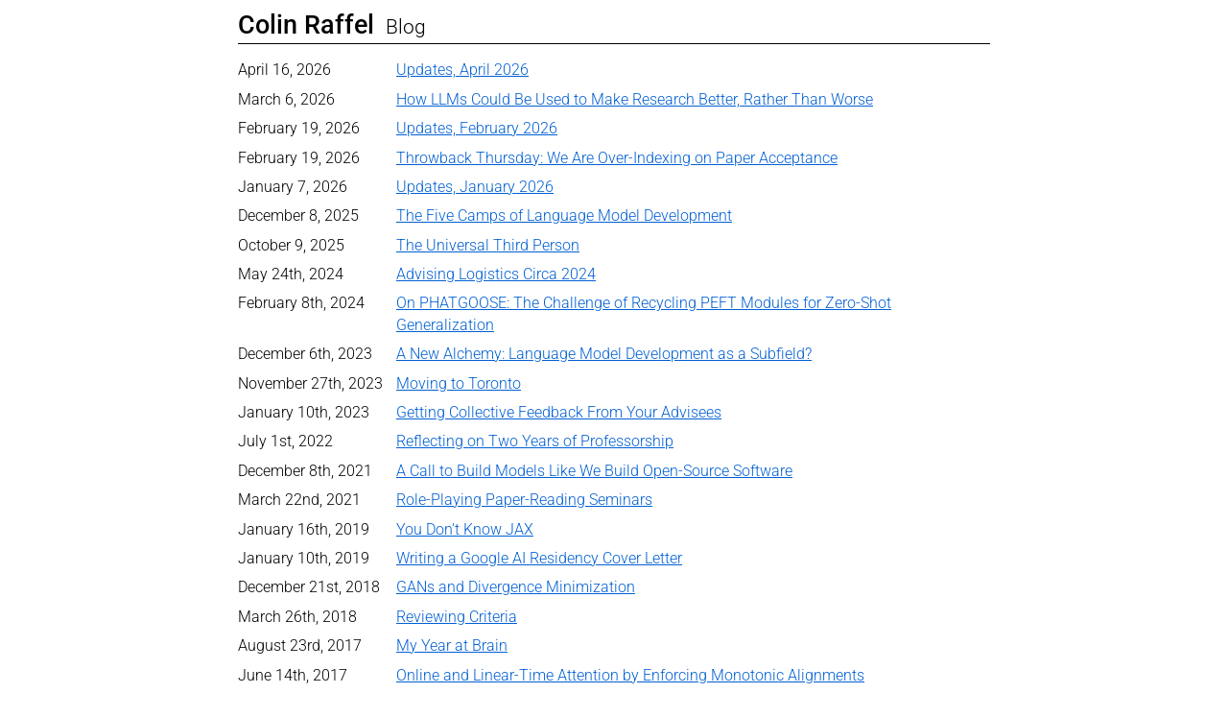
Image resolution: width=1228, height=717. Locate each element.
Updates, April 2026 (462, 69)
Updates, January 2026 (475, 187)
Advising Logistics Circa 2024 (496, 274)
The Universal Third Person (487, 245)
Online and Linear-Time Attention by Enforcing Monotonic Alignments (630, 675)
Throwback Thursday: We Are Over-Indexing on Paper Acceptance (617, 158)
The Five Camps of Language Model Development (564, 215)
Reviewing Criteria (456, 617)
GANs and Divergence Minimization (515, 587)
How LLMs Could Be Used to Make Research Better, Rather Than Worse (634, 99)
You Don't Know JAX (464, 529)
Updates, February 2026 (476, 128)
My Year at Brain (452, 645)
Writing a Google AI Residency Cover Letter (539, 558)
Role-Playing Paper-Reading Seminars (524, 499)
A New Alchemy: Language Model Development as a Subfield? (604, 354)
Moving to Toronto (458, 383)
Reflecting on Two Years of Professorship (534, 441)
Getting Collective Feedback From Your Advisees (558, 412)
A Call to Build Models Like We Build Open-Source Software (594, 471)
